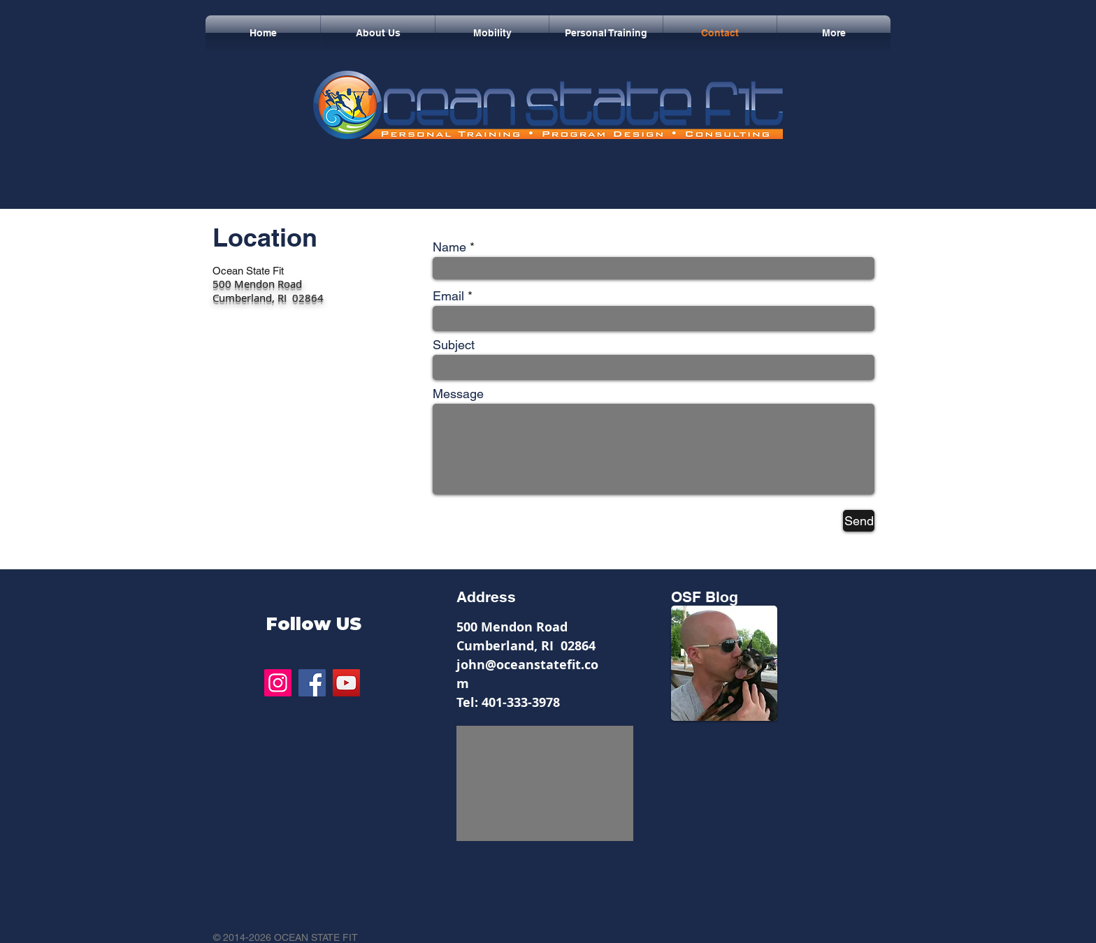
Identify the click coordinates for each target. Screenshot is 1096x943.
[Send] (858, 521)
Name (449, 247)
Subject (454, 345)
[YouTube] (346, 682)
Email (448, 296)
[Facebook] (312, 682)
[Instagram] (277, 682)
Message (458, 394)
